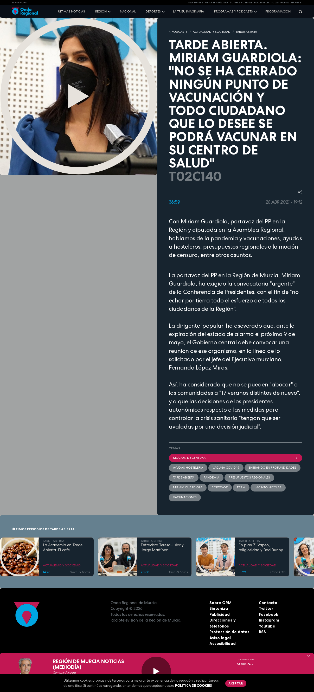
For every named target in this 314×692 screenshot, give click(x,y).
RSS (262, 631)
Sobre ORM (220, 602)
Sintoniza (218, 608)
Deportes (153, 11)
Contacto (268, 602)
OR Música (245, 664)
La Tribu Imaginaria (188, 11)
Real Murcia (262, 2)
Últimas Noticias (241, 2)
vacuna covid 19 (226, 467)
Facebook (268, 614)
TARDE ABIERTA (246, 32)
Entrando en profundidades (272, 467)
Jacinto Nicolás (268, 487)
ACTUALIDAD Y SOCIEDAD (211, 32)
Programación (278, 11)
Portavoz (220, 487)
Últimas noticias (71, 11)
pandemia (211, 477)
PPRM (241, 487)
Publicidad (219, 614)
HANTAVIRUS (195, 2)
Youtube (267, 626)
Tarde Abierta (183, 477)
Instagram (269, 620)
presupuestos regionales (249, 477)
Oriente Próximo (216, 2)
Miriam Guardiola (187, 487)
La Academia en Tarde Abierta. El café (62, 548)
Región (101, 11)
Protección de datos (229, 631)
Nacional (128, 11)
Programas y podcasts (233, 11)
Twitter (266, 608)
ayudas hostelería (188, 467)
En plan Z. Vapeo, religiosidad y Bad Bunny (261, 548)
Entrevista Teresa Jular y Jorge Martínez (162, 548)
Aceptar (235, 683)
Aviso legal (220, 637)
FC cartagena (280, 2)
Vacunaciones (185, 497)
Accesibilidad (222, 643)
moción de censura (235, 458)
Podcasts (179, 32)
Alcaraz (296, 2)
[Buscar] (299, 12)
